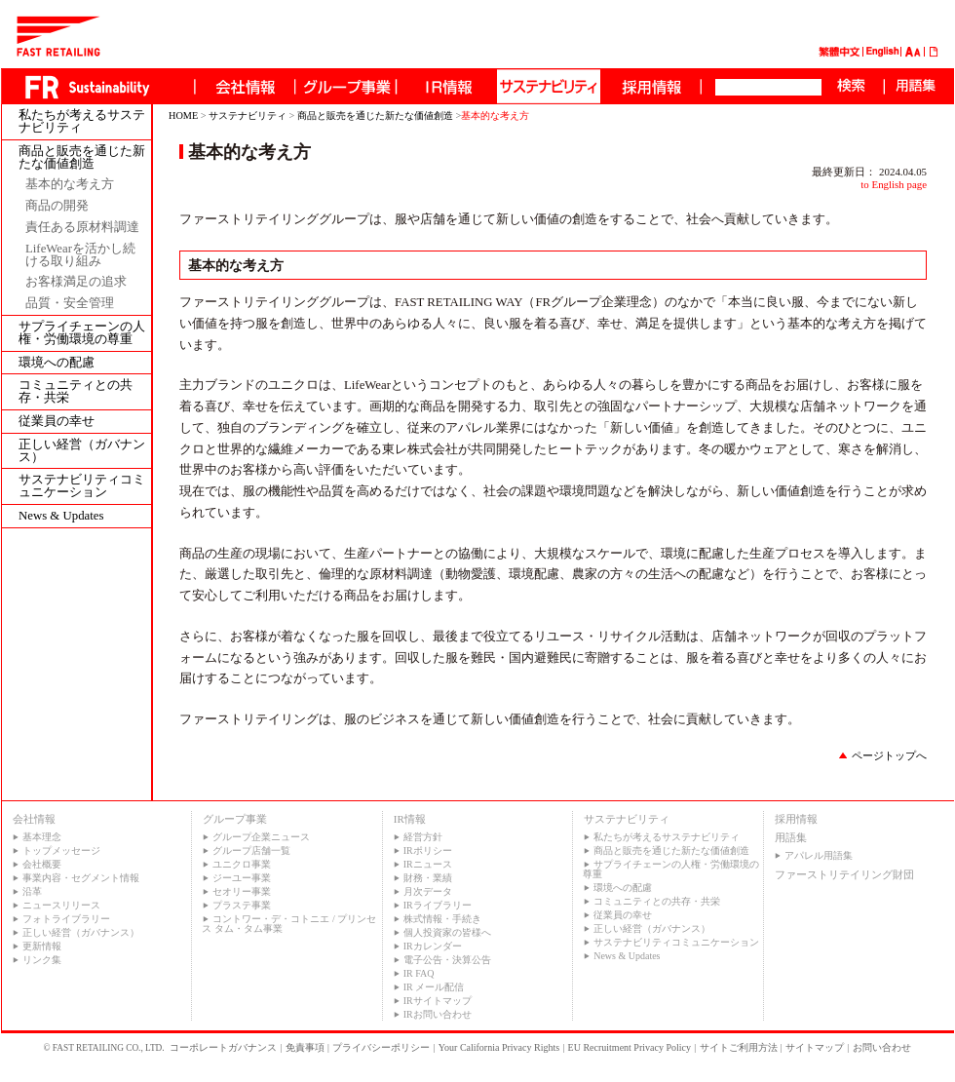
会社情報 (34, 819)
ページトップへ (889, 755)
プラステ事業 (241, 905)
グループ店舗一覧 (251, 850)
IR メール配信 (434, 987)
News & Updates (61, 516)
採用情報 (796, 819)
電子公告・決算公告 (447, 959)
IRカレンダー (432, 946)
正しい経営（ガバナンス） (82, 451)
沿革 (32, 891)
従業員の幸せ (57, 421)
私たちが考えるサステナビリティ (82, 122)
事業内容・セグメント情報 (80, 877)
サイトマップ (814, 1047)
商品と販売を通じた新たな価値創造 (82, 158)
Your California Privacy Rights (499, 1047)
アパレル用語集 (818, 855)
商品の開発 (57, 206)
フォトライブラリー (66, 918)
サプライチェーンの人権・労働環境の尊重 (82, 333)
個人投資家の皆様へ (447, 932)
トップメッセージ (61, 850)
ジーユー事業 (241, 877)
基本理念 (41, 836)
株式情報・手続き (442, 918)
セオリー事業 (241, 891)
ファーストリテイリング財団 (844, 874)
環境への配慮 (57, 363)
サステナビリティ (247, 115)
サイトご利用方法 (739, 1047)
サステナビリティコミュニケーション (82, 486)
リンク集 (41, 959)
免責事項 (305, 1047)
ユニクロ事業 (241, 864)
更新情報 (41, 946)
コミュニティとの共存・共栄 (76, 392)
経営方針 (422, 836)
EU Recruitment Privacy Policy (629, 1047)
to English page (893, 184)
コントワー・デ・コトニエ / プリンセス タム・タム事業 (289, 923)
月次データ (427, 891)
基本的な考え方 (69, 184)
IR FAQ (419, 973)
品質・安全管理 (69, 303)
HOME (183, 115)
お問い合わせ (882, 1047)
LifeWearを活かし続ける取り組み (80, 255)
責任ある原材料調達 (82, 227)
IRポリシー (427, 850)
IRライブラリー (437, 905)
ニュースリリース (61, 905)
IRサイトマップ (437, 1000)
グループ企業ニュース (261, 836)
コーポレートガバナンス (223, 1047)
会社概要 (41, 864)
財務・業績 (427, 877)
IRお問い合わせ (437, 1014)
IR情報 (410, 819)
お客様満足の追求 (76, 282)
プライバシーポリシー (381, 1047)
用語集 (791, 837)
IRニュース (427, 864)
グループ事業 (235, 819)
